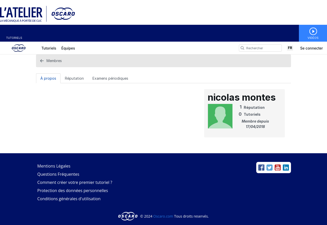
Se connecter (311, 48)
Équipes (68, 48)
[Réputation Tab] (74, 78)
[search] (242, 48)
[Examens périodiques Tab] (110, 78)
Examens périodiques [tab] (110, 78)
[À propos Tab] (48, 78)
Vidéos (313, 38)
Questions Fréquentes (58, 174)
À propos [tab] (48, 78)
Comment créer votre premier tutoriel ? (74, 182)
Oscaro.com (163, 216)
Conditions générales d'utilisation (69, 199)
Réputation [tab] (74, 78)
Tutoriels (14, 38)
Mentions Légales (54, 166)
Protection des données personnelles (72, 190)
